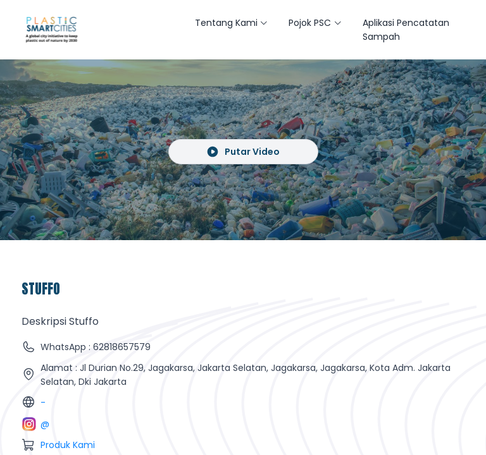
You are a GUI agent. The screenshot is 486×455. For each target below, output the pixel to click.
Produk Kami (67, 445)
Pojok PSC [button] (310, 22)
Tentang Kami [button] (226, 22)
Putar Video (243, 151)
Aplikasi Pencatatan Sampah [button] (406, 29)
